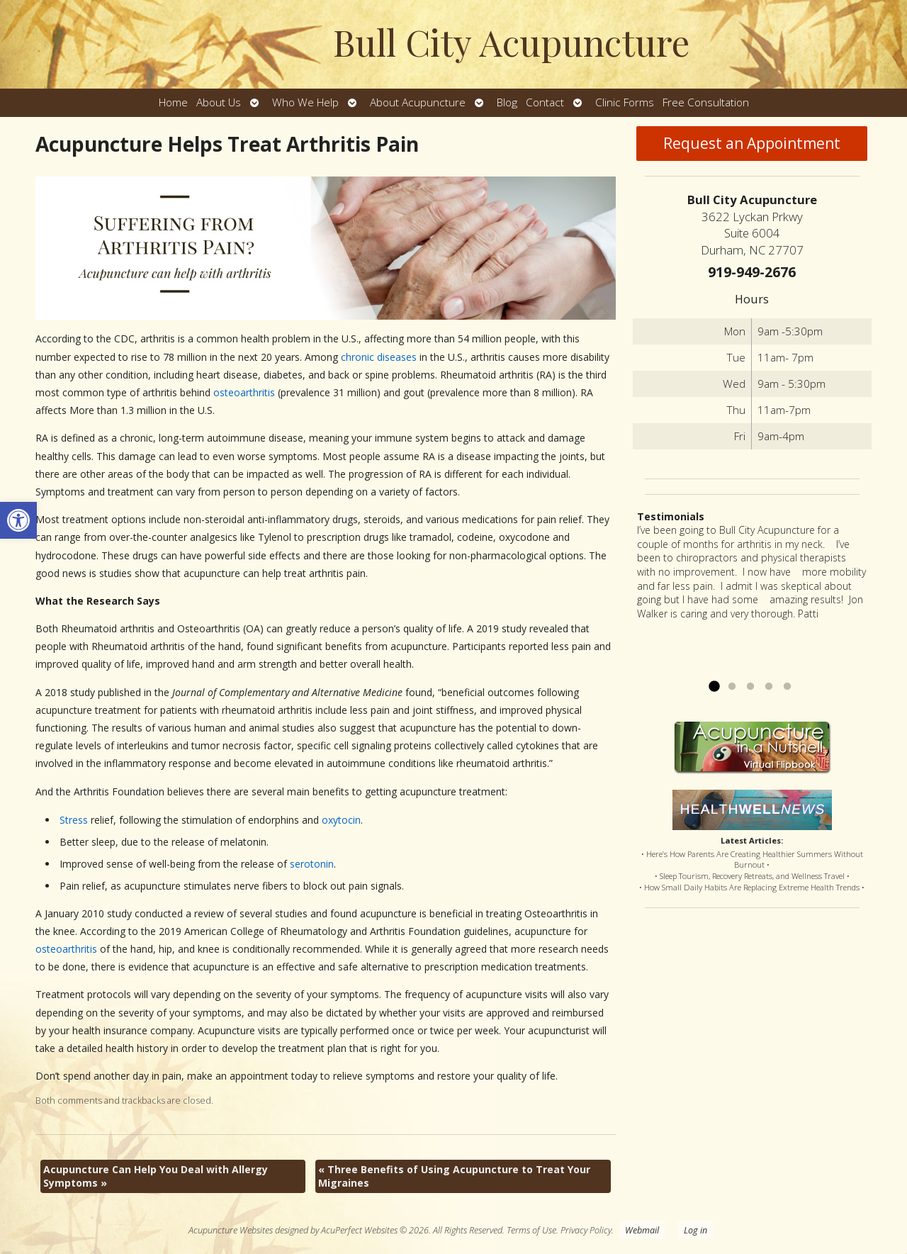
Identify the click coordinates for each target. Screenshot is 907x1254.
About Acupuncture (418, 102)
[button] (18, 520)
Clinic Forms (624, 102)
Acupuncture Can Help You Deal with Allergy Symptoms (155, 1176)
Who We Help (305, 102)
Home (173, 102)
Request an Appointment (751, 143)
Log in (695, 1230)
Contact (545, 102)
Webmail (642, 1230)
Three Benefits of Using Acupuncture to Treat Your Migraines (454, 1176)
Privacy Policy (586, 1230)
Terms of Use (531, 1230)
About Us (218, 102)
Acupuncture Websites (230, 1230)
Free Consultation (706, 102)
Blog (507, 102)
